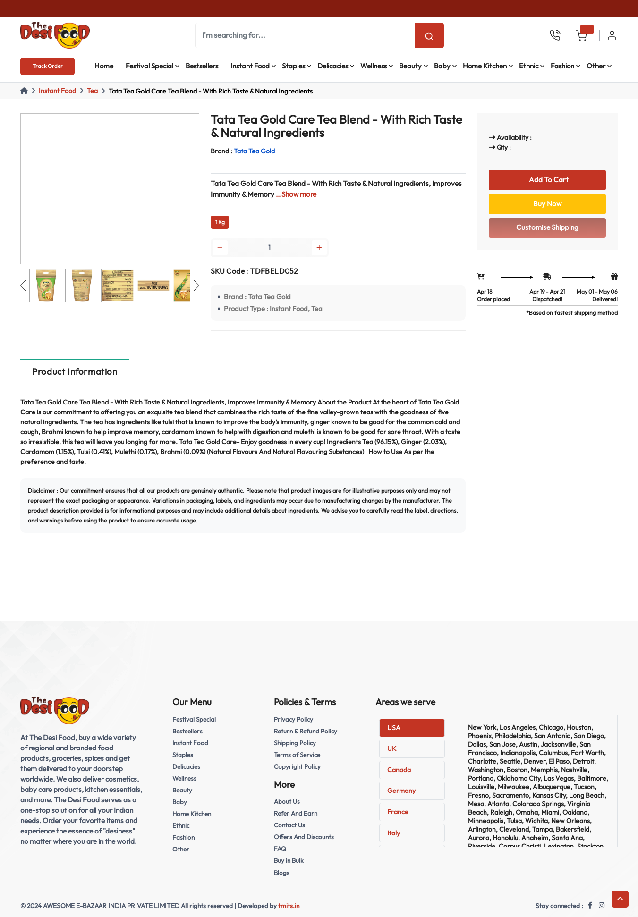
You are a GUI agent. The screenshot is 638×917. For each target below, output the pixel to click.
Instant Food (250, 65)
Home (103, 65)
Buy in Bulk (289, 860)
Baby (442, 65)
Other (596, 65)
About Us (287, 801)
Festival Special (149, 65)
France (397, 812)
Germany (401, 790)
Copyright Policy (297, 766)
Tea (92, 90)
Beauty (410, 65)
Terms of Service (297, 754)
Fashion (562, 65)
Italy (393, 833)
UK (391, 748)
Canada (399, 770)
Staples (293, 65)
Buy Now (547, 203)
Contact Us (289, 825)
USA (393, 728)
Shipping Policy (295, 743)
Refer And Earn (295, 813)
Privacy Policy (293, 719)
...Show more (296, 194)
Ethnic (528, 65)
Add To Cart (547, 179)
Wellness (373, 65)
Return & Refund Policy (305, 731)
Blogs (281, 872)
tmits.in (288, 905)
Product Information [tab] (74, 371)
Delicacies (332, 65)
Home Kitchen (485, 65)
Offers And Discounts (304, 837)
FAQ (280, 848)
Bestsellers (202, 65)
